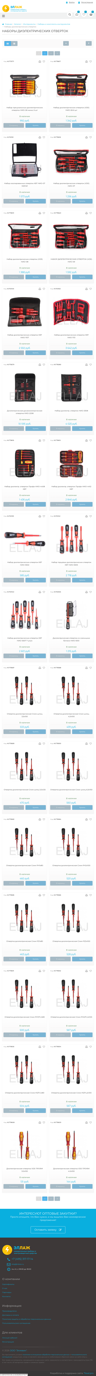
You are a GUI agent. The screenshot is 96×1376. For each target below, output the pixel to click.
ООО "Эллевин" (18, 1350)
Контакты (6, 1296)
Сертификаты (8, 1284)
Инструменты (29, 24)
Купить (35, 125)
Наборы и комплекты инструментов (53, 24)
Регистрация (85, 2)
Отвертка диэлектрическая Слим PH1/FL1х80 (25, 1017)
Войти (70, 2)
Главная (7, 24)
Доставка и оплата (10, 1315)
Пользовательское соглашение (16, 1323)
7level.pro (88, 1373)
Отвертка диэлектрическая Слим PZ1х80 (24, 941)
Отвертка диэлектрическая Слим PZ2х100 (71, 941)
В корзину (13, 125)
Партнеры (6, 1292)
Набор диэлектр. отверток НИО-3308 (71, 411)
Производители (9, 1311)
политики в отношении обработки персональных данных (46, 1355)
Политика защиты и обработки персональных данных (26, 1319)
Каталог (17, 24)
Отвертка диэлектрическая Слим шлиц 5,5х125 (25, 790)
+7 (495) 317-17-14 (22, 1259)
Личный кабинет (9, 1338)
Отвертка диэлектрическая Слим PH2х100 (71, 865)
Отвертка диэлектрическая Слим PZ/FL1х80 (24, 1093)
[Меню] (3, 16)
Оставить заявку (48, 1229)
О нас (4, 1288)
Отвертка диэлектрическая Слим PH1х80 (24, 865)
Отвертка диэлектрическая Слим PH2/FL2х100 (71, 1017)
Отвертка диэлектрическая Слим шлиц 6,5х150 (71, 790)
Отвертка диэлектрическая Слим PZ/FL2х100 (71, 1093)
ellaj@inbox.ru (18, 1264)
